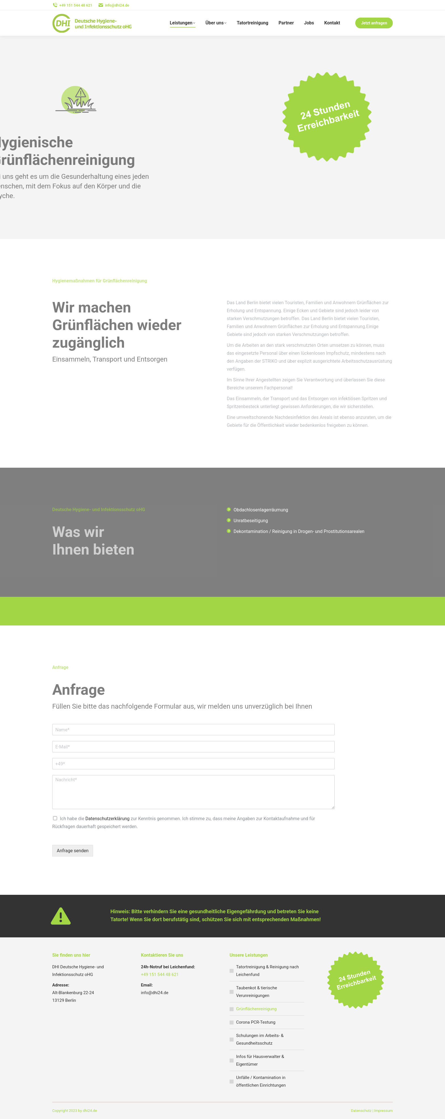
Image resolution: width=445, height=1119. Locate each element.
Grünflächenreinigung (256, 1008)
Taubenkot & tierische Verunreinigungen (256, 991)
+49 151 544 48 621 (160, 974)
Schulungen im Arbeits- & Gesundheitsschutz (260, 1039)
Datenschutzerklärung (107, 818)
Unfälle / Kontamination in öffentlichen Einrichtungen (261, 1081)
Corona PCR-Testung (255, 1022)
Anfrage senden (73, 850)
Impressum (383, 1110)
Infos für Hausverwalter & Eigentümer (260, 1060)
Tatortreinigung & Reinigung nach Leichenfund (267, 970)
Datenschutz (361, 1110)
